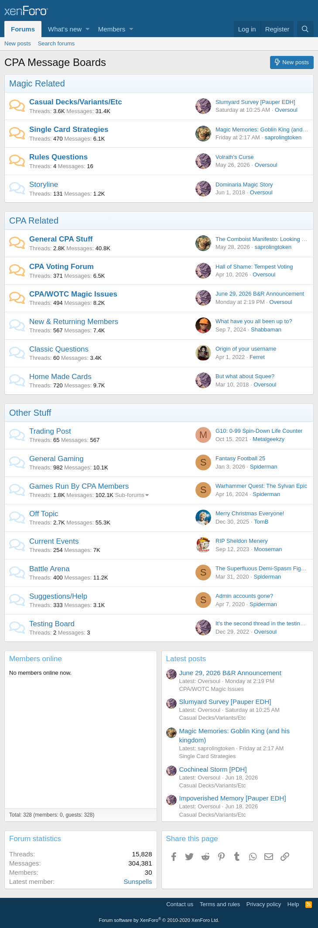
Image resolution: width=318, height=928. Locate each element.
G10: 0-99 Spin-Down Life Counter (258, 431)
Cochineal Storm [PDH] (213, 769)
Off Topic (43, 514)
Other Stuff (30, 412)
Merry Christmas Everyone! (249, 513)
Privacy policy (263, 904)
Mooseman (268, 549)
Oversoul (286, 110)
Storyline (43, 184)
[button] (87, 29)
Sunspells (137, 881)
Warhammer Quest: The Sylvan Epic (261, 486)
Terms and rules (220, 904)
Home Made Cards (60, 377)
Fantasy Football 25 (240, 458)
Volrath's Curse (234, 157)
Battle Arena (49, 569)
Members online (35, 659)
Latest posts (186, 659)
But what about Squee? (244, 376)
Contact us (179, 904)
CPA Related (33, 220)
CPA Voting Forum (61, 266)
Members (112, 29)
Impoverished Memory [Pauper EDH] (232, 798)
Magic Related (37, 83)
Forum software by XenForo (159, 920)
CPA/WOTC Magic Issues (73, 294)
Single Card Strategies (68, 129)
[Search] (305, 29)
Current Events (54, 541)
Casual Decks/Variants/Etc (75, 102)
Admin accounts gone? (244, 596)
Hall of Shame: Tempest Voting (254, 266)
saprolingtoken (283, 137)
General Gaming (56, 459)
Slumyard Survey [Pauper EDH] (255, 102)
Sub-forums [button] (129, 495)
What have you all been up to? (253, 321)
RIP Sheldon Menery (241, 541)
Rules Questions (58, 157)
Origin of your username (245, 348)
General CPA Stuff (60, 239)
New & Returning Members (73, 321)
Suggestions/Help (58, 596)
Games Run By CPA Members (79, 486)
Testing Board (52, 624)
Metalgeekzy (268, 439)
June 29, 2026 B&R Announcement (259, 293)
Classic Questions (59, 349)
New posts (17, 43)
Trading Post (50, 431)
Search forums (56, 43)
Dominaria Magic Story (244, 184)
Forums (23, 29)
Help (293, 904)
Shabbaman (266, 329)
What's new (65, 29)
